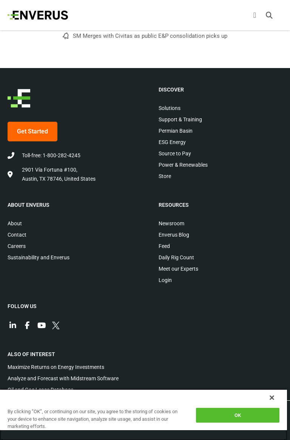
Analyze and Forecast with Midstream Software (63, 378)
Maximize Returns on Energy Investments (56, 367)
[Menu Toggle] (254, 15)
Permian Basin (176, 131)
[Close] (272, 397)
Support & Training (180, 119)
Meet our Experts (178, 269)
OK (237, 415)
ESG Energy (172, 142)
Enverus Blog (174, 235)
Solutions (169, 108)
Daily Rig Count (176, 257)
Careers (17, 246)
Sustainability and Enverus (38, 257)
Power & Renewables (183, 165)
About (15, 223)
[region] (143, 414)
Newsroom (171, 223)
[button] (269, 15)
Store (165, 176)
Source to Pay (175, 153)
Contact (17, 235)
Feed (164, 246)
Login (165, 280)
